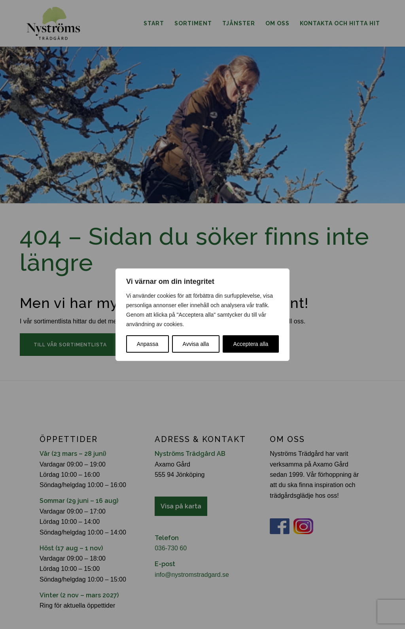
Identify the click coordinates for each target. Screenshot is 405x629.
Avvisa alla (196, 344)
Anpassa (147, 344)
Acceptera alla (251, 344)
